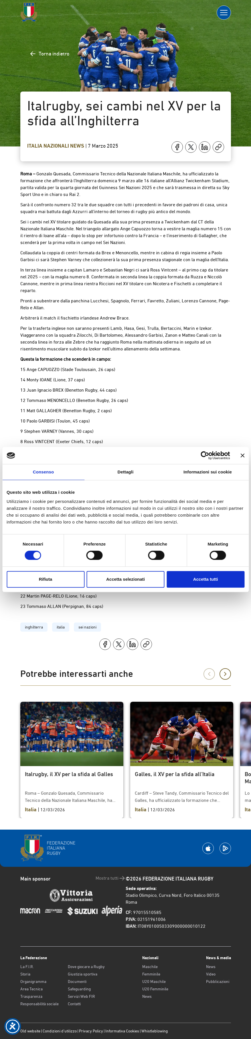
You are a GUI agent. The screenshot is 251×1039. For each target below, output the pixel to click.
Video (211, 974)
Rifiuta (45, 579)
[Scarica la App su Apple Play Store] (208, 848)
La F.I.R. (27, 966)
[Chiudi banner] (242, 455)
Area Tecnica (31, 989)
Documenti (77, 981)
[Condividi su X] (191, 147)
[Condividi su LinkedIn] (204, 147)
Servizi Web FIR (81, 996)
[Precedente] (209, 674)
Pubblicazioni (217, 981)
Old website (30, 1031)
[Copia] (218, 147)
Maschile (150, 966)
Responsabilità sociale (39, 1004)
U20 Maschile (154, 981)
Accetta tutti (205, 579)
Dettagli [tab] (126, 471)
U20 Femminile (155, 989)
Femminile (151, 974)
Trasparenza (31, 996)
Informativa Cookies (122, 1031)
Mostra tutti (111, 878)
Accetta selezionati (125, 579)
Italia (35, 146)
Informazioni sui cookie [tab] (207, 471)
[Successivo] (225, 674)
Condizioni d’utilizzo (60, 1031)
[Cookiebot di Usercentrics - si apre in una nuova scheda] (205, 455)
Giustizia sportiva (82, 974)
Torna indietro (49, 53)
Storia (25, 974)
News (77, 146)
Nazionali (57, 146)
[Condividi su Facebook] (177, 147)
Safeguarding (79, 989)
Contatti (74, 1004)
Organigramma (33, 981)
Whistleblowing (154, 1031)
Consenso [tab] (43, 471)
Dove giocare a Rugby (86, 966)
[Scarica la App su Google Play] (225, 848)
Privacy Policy (91, 1031)
